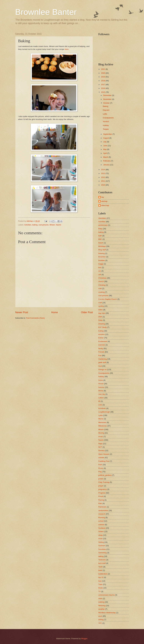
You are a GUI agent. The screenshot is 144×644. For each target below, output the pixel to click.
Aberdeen (102, 218)
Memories (102, 422)
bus (99, 267)
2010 (103, 185)
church (101, 281)
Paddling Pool (103, 461)
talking (101, 556)
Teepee (106, 129)
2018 (103, 81)
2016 (103, 88)
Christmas (102, 278)
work (100, 616)
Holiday (106, 125)
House (101, 384)
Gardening (102, 359)
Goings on (102, 369)
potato (100, 479)
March (106, 157)
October (106, 103)
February (107, 161)
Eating (101, 331)
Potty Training (103, 482)
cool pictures (44, 225)
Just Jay (101, 394)
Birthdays (102, 246)
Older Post (87, 312)
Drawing (101, 324)
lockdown (102, 408)
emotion (101, 334)
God (100, 366)
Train (100, 584)
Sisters (101, 531)
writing (101, 620)
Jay (102, 197)
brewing (101, 253)
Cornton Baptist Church (107, 299)
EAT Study (102, 327)
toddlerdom (102, 574)
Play (100, 472)
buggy (100, 264)
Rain (100, 503)
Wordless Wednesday (107, 613)
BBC (100, 239)
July (105, 142)
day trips (101, 313)
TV (99, 591)
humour (101, 387)
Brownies (102, 257)
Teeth (100, 567)
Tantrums (102, 560)
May (105, 149)
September (108, 134)
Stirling (101, 542)
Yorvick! (106, 121)
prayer (101, 486)
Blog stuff (102, 250)
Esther (101, 338)
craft (100, 303)
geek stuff (102, 362)
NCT (100, 447)
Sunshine (102, 549)
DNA (100, 317)
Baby (100, 229)
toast (100, 570)
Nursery (101, 450)
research (101, 514)
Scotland (101, 528)
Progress (102, 493)
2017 (103, 84)
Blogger (84, 638)
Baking (105, 106)
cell (99, 274)
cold (100, 288)
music (100, 436)
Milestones (102, 426)
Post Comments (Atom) (35, 318)
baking (35, 225)
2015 (103, 92)
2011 (103, 181)
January (106, 165)
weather (101, 609)
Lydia (105, 114)
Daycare (106, 110)
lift (99, 401)
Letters (101, 398)
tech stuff (102, 563)
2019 (103, 77)
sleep (100, 535)
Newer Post (21, 312)
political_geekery (105, 475)
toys (100, 581)
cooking (101, 292)
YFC (100, 623)
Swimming (102, 553)
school (101, 521)
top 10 (100, 577)
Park (100, 465)
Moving (101, 433)
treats (100, 588)
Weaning (101, 606)
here (66, 49)
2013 (103, 173)
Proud (100, 496)
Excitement (102, 341)
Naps (100, 444)
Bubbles (101, 260)
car (99, 271)
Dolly (100, 320)
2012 (103, 177)
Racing (101, 500)
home (100, 380)
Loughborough (104, 412)
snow (100, 539)
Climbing (101, 285)
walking (101, 602)
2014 (103, 170)
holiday (101, 377)
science (101, 525)
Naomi (58, 225)
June (105, 146)
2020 (103, 73)
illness (100, 391)
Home (54, 312)
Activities (27, 225)
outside (101, 458)
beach (100, 243)
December (107, 95)
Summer (101, 546)
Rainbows (102, 507)
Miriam (52, 225)
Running (101, 517)
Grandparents (108, 118)
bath (100, 236)
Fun (99, 355)
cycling (101, 306)
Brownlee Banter (46, 12)
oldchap (104, 201)
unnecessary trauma (106, 595)
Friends (101, 352)
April (105, 153)
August (106, 138)
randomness (103, 510)
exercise (101, 345)
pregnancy (102, 489)
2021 (103, 69)
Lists (100, 405)
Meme (100, 419)
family (100, 348)
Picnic (100, 468)
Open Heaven (103, 454)
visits (100, 598)
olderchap (105, 205)
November (107, 99)
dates (100, 310)
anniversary (103, 225)
